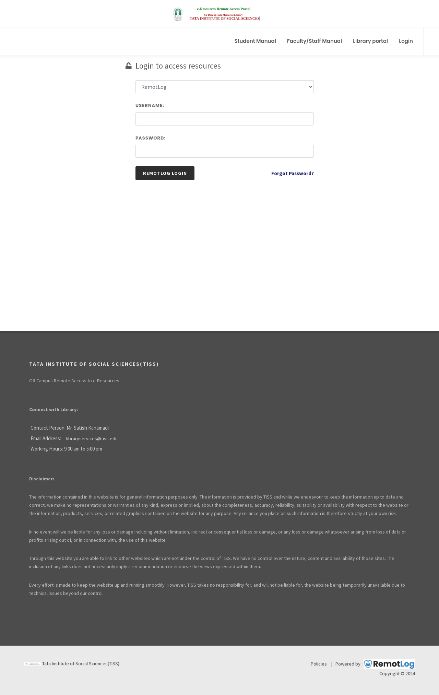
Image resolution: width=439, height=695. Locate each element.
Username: (149, 105)
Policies (319, 664)
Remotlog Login (165, 173)
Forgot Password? (292, 173)
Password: (150, 138)
